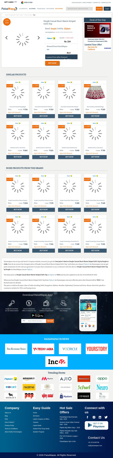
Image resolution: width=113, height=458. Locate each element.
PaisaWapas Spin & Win (68, 441)
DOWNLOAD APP (106, 2)
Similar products (16, 74)
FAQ (6, 419)
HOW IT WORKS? (87, 2)
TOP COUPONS (50, 8)
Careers (35, 422)
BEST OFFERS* (59, 8)
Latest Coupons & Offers (41, 419)
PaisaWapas (50, 455)
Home (35, 413)
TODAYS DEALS (41, 8)
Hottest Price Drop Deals (41, 428)
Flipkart (67, 29)
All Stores (36, 416)
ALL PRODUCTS (23, 8)
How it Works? (9, 422)
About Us (8, 413)
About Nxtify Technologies (13, 432)
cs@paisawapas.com (95, 445)
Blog (6, 416)
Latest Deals (37, 425)
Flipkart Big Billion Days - (70, 427)
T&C (48, 49)
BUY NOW (52, 63)
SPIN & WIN (26, 2)
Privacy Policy (9, 425)
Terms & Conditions (11, 428)
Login (107, 9)
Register (99, 9)
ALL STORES (32, 8)
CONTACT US (96, 2)
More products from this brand (24, 168)
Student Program (38, 432)
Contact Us (96, 437)
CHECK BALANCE (77, 2)
